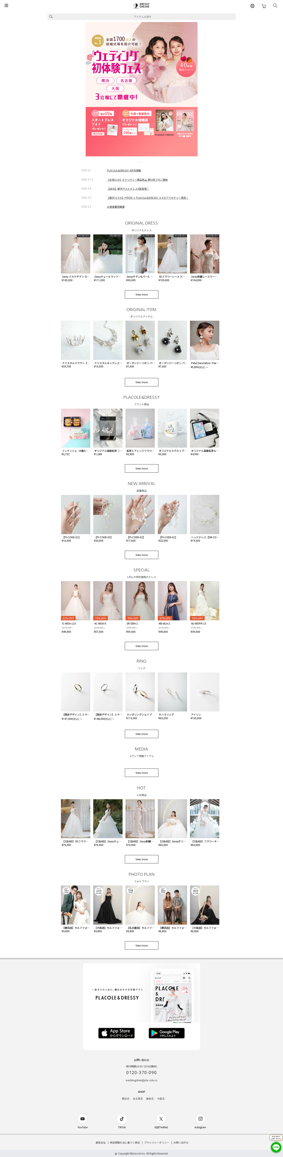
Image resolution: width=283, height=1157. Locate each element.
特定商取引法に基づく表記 (125, 1142)
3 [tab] (140, 162)
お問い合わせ (181, 1142)
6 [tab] (149, 162)
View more (142, 294)
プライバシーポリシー (156, 1142)
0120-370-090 (141, 1072)
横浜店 (125, 1098)
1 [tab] (134, 162)
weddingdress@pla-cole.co (141, 1080)
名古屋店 (138, 1098)
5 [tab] (146, 162)
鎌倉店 (150, 1098)
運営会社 (101, 1142)
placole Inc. (139, 1153)
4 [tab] (143, 162)
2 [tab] (137, 162)
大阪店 (161, 1098)
